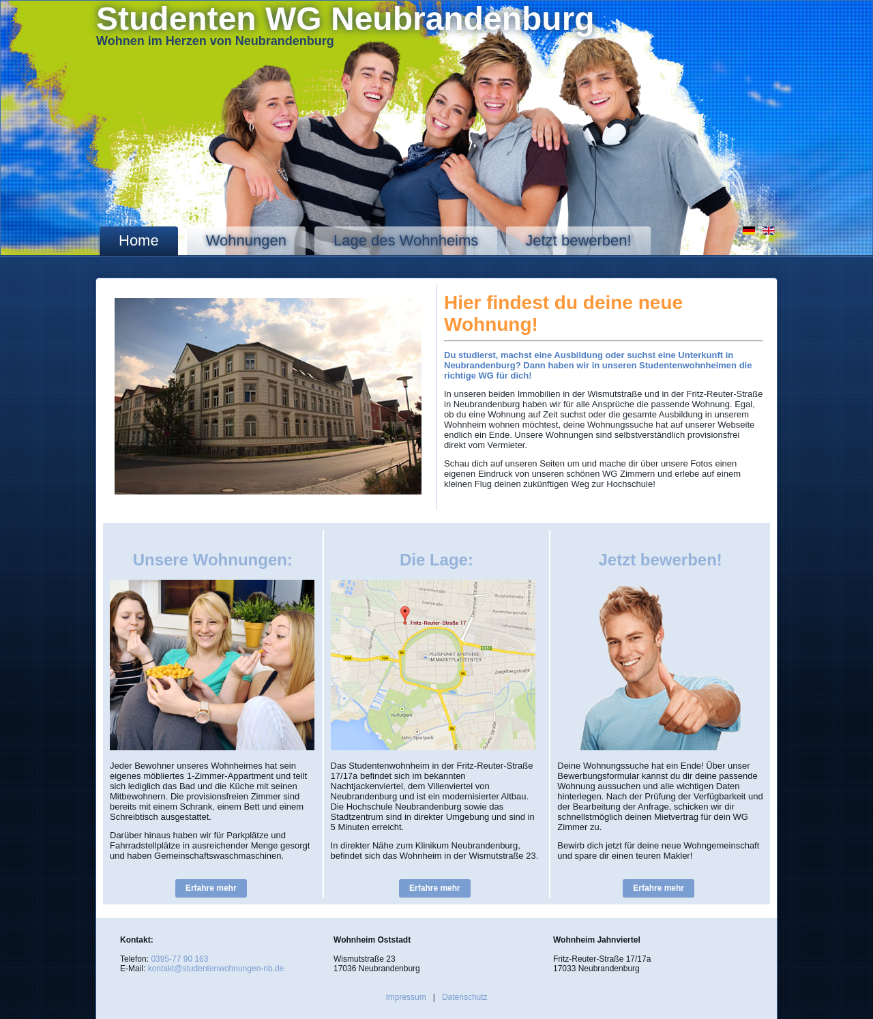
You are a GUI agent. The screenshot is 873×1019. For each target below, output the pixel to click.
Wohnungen (246, 240)
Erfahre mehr (211, 888)
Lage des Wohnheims (406, 240)
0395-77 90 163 (179, 959)
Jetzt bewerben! (578, 240)
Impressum (405, 997)
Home (139, 240)
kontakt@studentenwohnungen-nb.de (216, 968)
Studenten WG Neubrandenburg (345, 19)
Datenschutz (465, 997)
